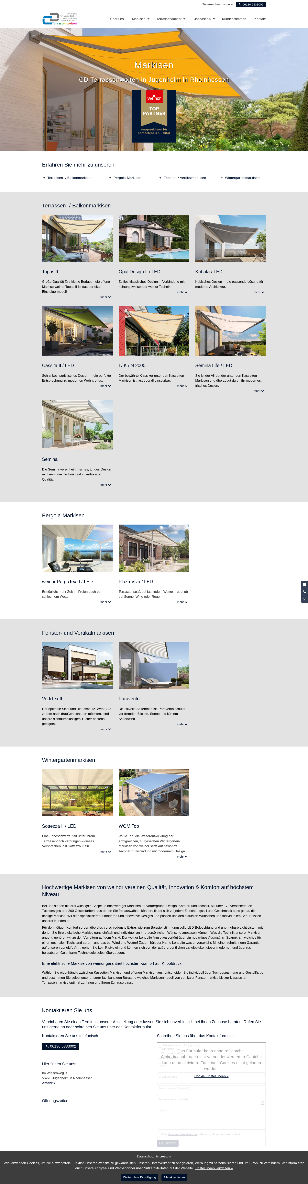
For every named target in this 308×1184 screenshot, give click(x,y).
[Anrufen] (304, 592)
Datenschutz (145, 1156)
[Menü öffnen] (304, 584)
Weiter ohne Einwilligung (139, 1177)
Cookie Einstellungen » (211, 1076)
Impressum (163, 1156)
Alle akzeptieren (174, 1177)
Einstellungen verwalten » (214, 1168)
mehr (106, 297)
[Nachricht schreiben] (304, 599)
